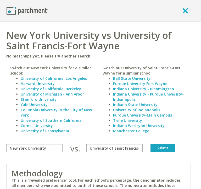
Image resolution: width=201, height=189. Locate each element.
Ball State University (131, 78)
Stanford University (39, 99)
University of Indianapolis (136, 109)
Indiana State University (135, 104)
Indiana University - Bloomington (143, 88)
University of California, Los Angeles (54, 78)
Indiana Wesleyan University (139, 125)
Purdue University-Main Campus (142, 115)
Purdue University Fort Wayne (140, 83)
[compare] (34, 148)
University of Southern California (51, 120)
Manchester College (131, 130)
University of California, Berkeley (51, 88)
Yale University (34, 104)
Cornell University (37, 125)
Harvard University (38, 83)
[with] (114, 148)
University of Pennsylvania (45, 130)
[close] (185, 10)
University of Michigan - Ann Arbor (52, 94)
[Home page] (27, 10)
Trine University (127, 120)
